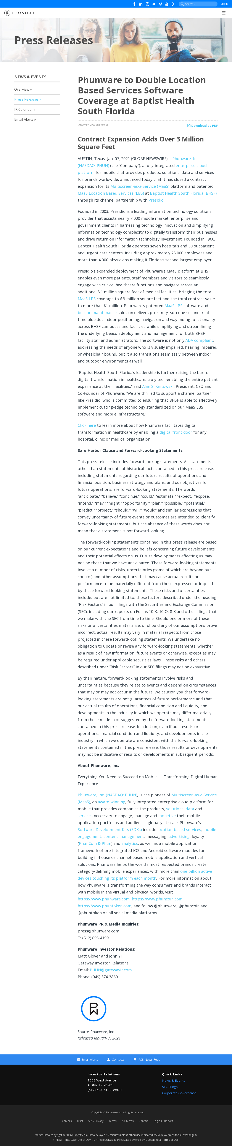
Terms (112, 1121)
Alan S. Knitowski (158, 386)
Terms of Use (170, 1140)
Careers (67, 1121)
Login (224, 4)
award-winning (111, 801)
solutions (175, 808)
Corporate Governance (179, 1093)
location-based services (179, 829)
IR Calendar (23, 109)
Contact (143, 1121)
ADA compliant (199, 340)
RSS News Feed (149, 1059)
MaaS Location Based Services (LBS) (111, 193)
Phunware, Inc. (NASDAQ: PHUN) (107, 794)
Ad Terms (128, 1121)
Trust (80, 1121)
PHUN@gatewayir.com (111, 969)
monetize (167, 815)
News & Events (173, 1080)
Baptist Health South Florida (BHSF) (183, 193)
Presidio (156, 200)
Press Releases (26, 99)
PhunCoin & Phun (95, 843)
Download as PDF (202, 126)
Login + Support (163, 1121)
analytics (129, 843)
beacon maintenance (97, 312)
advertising (179, 836)
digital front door (176, 432)
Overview (21, 89)
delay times (167, 1135)
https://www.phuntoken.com (104, 905)
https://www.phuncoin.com (157, 899)
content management (123, 836)
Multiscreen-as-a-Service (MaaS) (139, 186)
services (85, 815)
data (190, 808)
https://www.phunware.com (104, 899)
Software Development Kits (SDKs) (110, 829)
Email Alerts (23, 119)
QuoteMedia (80, 1135)
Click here (87, 425)
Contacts (118, 1059)
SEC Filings (170, 1087)
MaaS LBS (87, 298)
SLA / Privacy (95, 1121)
